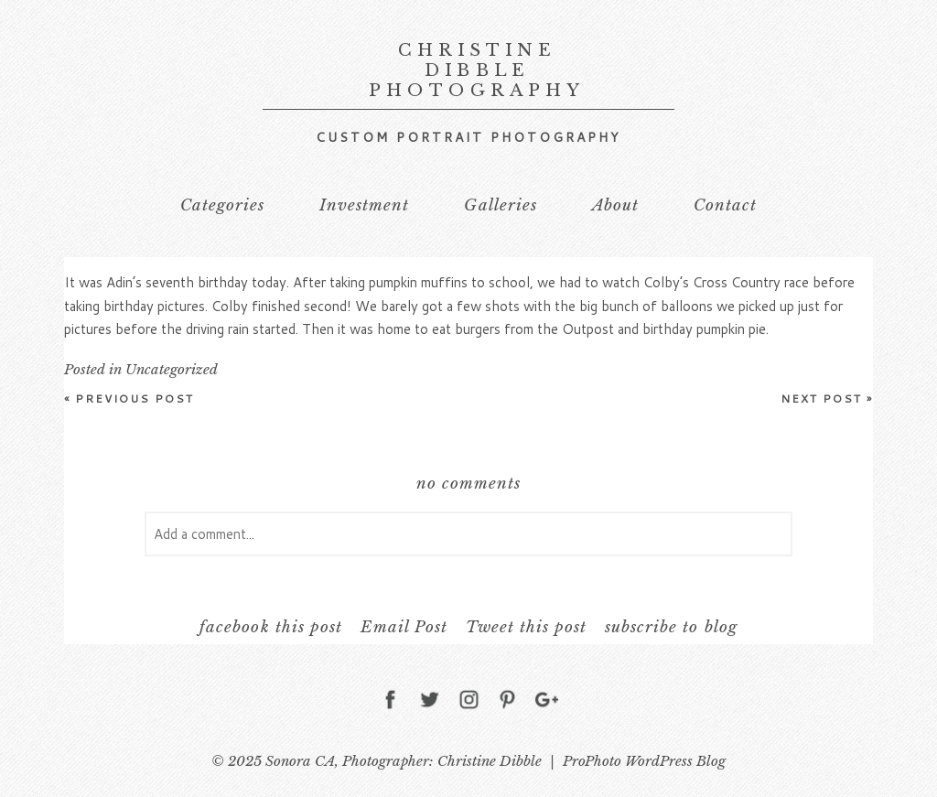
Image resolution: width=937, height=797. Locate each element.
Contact (725, 205)
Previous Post (129, 398)
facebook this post (270, 627)
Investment (364, 205)
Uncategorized (171, 369)
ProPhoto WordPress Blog (644, 761)
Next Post (827, 398)
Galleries (500, 205)
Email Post (404, 627)
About (615, 205)
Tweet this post (526, 627)
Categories (222, 205)
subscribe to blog (671, 627)
